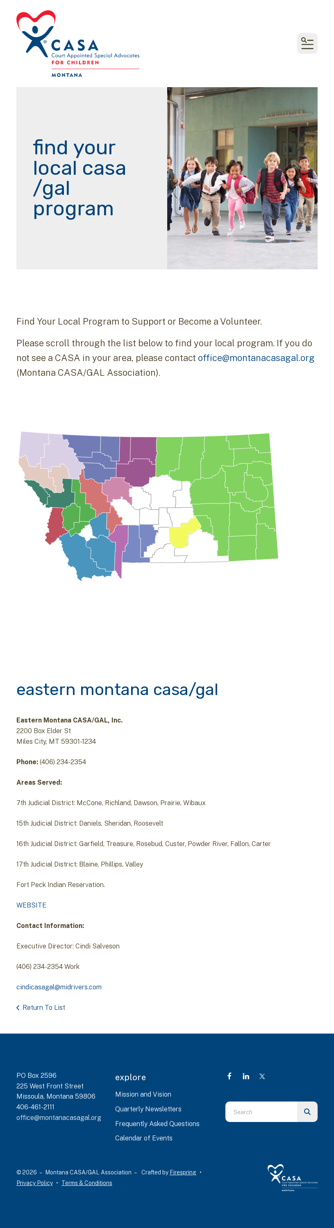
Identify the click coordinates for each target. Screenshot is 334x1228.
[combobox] (261, 1112)
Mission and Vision (143, 1094)
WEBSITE (31, 905)
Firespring (183, 1172)
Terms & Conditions (86, 1183)
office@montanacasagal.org (256, 357)
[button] (307, 43)
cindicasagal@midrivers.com (59, 987)
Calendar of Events (144, 1138)
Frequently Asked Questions (157, 1124)
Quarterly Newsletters (148, 1109)
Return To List (44, 1007)
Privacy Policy (34, 1183)
